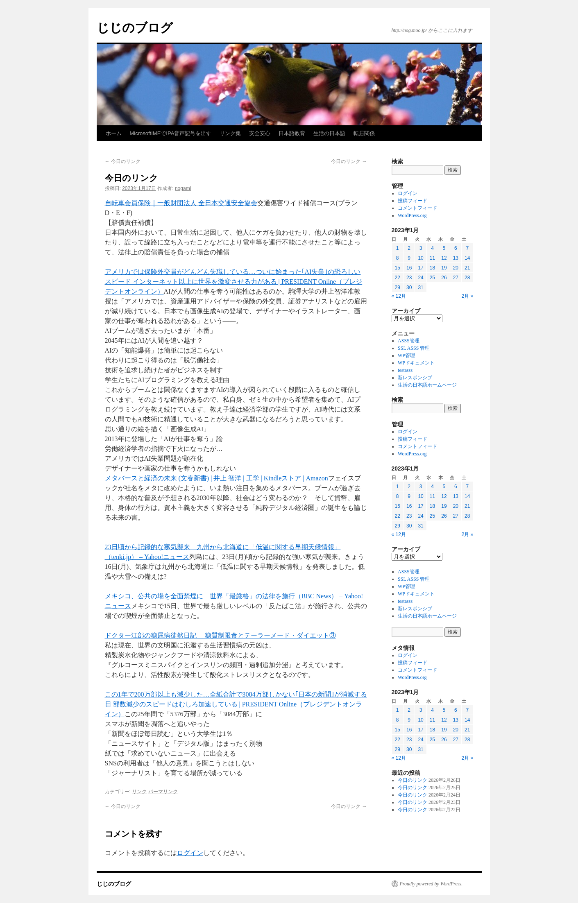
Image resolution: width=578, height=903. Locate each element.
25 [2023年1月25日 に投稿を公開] (432, 278)
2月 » (468, 296)
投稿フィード (412, 201)
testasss (405, 370)
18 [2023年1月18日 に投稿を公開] (432, 268)
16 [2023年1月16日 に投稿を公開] (409, 268)
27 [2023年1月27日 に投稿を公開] (455, 278)
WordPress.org (412, 215)
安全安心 (259, 133)
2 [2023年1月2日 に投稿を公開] (409, 248)
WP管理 (406, 355)
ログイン (190, 852)
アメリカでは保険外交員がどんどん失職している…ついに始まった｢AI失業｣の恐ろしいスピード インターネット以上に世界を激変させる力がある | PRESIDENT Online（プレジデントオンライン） (234, 281)
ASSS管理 (408, 341)
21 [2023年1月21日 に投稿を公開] (467, 268)
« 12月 (399, 296)
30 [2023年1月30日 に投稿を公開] (409, 287)
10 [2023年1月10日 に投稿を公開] (420, 258)
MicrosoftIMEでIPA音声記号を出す (171, 133)
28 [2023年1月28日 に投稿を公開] (467, 278)
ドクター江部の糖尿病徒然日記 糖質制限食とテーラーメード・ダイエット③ (220, 635)
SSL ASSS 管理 (414, 348)
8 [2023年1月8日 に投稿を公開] (397, 258)
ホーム (114, 133)
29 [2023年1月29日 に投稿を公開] (397, 287)
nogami (183, 188)
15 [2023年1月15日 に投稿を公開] (397, 268)
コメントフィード (417, 208)
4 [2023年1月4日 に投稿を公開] (432, 248)
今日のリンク (123, 161)
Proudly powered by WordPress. (431, 884)
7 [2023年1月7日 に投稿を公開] (467, 248)
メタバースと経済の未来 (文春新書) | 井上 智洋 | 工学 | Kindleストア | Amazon (216, 478)
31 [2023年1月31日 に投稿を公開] (420, 287)
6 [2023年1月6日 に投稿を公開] (455, 248)
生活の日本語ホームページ (427, 385)
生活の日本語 (329, 133)
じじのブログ (135, 27)
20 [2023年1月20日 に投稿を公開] (455, 268)
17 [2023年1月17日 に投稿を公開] (420, 268)
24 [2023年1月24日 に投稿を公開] (420, 278)
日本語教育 (292, 133)
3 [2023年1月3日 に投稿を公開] (420, 248)
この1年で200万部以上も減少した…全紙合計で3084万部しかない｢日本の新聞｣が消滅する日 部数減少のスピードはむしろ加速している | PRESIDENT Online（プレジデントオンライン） (236, 704)
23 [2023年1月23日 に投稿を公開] (409, 278)
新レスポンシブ (415, 377)
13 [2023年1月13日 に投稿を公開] (455, 258)
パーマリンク (163, 791)
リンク (139, 791)
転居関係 (364, 133)
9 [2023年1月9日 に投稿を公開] (409, 258)
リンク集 (230, 133)
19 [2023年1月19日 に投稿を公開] (444, 268)
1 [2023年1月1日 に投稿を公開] (397, 248)
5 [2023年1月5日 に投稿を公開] (444, 248)
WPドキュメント (416, 363)
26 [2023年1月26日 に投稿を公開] (444, 278)
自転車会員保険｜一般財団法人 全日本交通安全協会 (181, 202)
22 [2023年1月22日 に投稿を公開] (397, 278)
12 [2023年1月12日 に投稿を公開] (444, 258)
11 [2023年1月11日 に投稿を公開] (432, 258)
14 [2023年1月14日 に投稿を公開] (467, 258)
